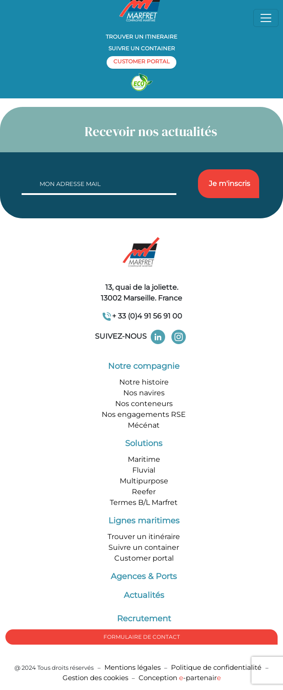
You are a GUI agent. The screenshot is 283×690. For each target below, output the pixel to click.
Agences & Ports (144, 576)
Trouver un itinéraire (144, 536)
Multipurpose (144, 481)
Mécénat (144, 425)
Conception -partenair (180, 677)
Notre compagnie (144, 366)
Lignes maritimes (144, 521)
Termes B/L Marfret (144, 502)
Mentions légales (132, 667)
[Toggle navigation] (266, 18)
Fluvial (143, 470)
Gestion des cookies (95, 677)
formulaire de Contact (141, 636)
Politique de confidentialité (217, 667)
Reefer (144, 491)
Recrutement (144, 619)
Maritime (144, 459)
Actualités (144, 595)
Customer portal (144, 558)
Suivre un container (141, 48)
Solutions (143, 443)
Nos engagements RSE (144, 414)
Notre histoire (144, 382)
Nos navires (144, 393)
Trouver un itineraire (141, 36)
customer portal (141, 61)
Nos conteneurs (144, 403)
